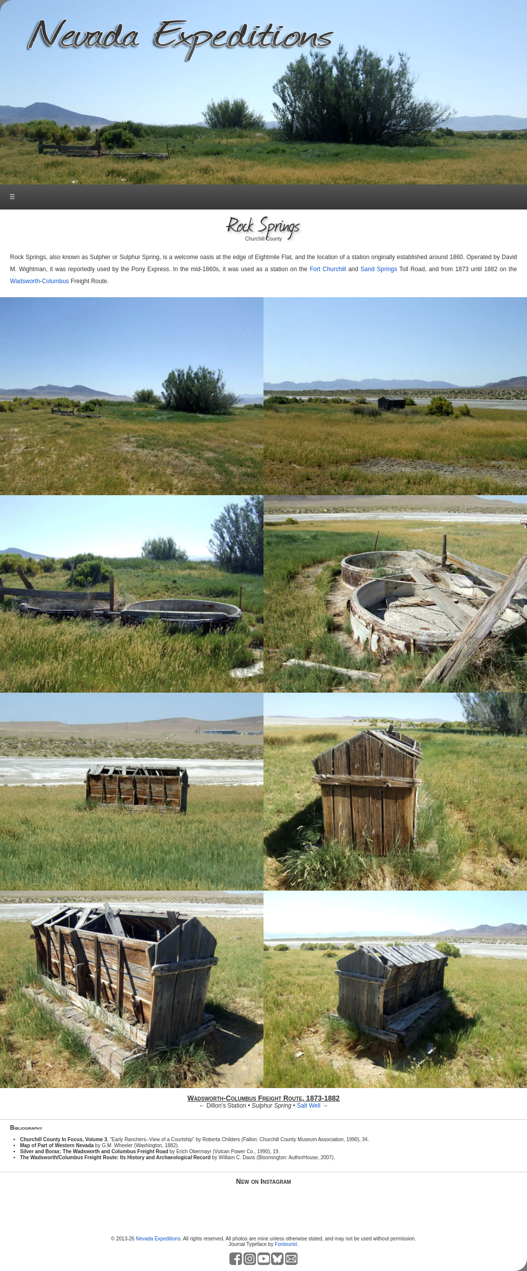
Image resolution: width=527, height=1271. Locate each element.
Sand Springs (379, 269)
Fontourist (286, 1244)
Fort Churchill (328, 269)
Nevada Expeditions (158, 1238)
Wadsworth (25, 281)
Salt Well (308, 1105)
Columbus (55, 281)
